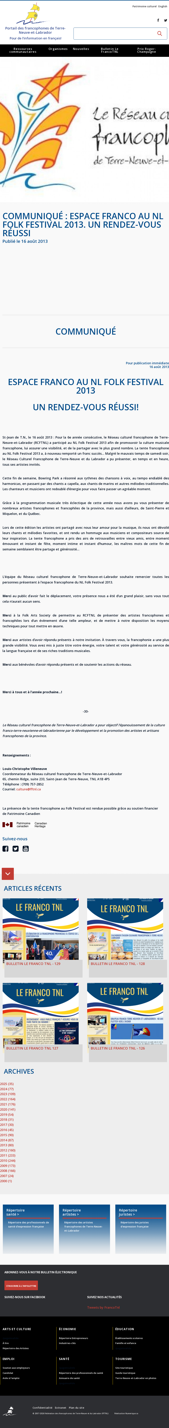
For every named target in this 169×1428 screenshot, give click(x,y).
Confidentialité (42, 1407)
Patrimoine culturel (145, 6)
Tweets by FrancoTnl (103, 1307)
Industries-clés (67, 1343)
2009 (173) (7, 1166)
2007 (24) (7, 1176)
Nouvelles (81, 49)
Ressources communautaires (22, 50)
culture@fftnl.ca (28, 789)
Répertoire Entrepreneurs (73, 1338)
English (162, 6)
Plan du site (76, 1407)
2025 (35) (7, 1084)
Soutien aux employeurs (16, 1367)
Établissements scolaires (129, 1338)
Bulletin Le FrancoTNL (110, 50)
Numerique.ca (131, 1413)
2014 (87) (7, 1140)
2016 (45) (7, 1130)
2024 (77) (7, 1089)
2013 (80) (7, 1145)
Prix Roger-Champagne (146, 50)
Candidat (8, 1373)
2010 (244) (7, 1160)
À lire (6, 1343)
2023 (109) (7, 1094)
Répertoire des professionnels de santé (81, 1373)
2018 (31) (7, 1119)
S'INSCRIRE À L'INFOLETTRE (21, 1286)
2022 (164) (7, 1099)
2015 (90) (7, 1135)
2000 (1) (6, 1181)
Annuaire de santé (69, 1378)
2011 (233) (7, 1155)
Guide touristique (125, 1373)
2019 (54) (7, 1114)
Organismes (58, 49)
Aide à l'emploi (11, 1378)
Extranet (60, 1407)
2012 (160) (7, 1150)
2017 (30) (7, 1125)
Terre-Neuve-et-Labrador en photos (135, 1378)
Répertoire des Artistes (16, 1348)
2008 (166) (7, 1171)
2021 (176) (7, 1104)
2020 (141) (7, 1109)
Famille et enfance (125, 1343)
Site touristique (124, 1367)
